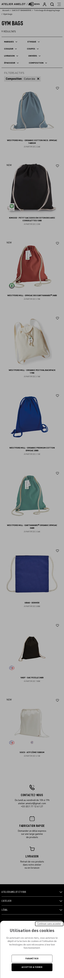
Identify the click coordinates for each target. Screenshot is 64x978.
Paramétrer (32, 958)
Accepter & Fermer (32, 967)
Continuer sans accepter (49, 923)
